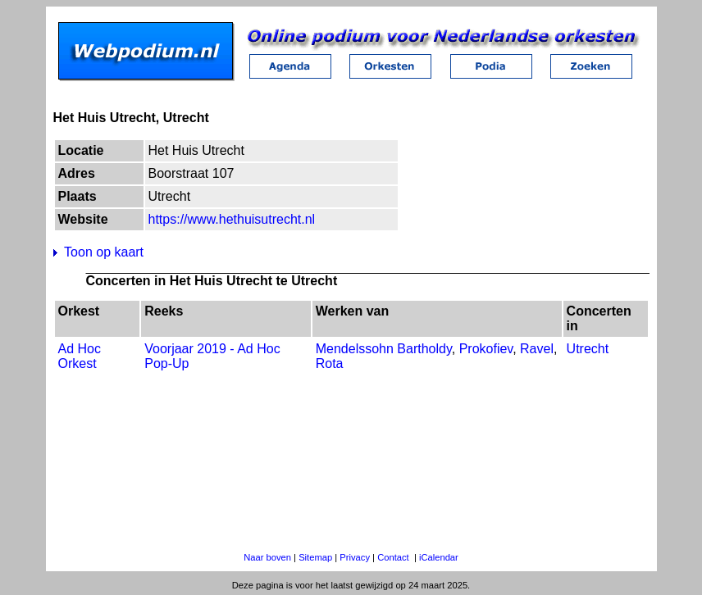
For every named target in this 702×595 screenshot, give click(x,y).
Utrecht (588, 349)
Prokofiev (486, 349)
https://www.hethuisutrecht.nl (232, 219)
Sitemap (315, 557)
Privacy (355, 557)
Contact (393, 557)
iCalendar (438, 557)
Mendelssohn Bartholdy (384, 349)
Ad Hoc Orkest (79, 356)
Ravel (537, 349)
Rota (330, 363)
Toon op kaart (104, 252)
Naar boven (267, 557)
